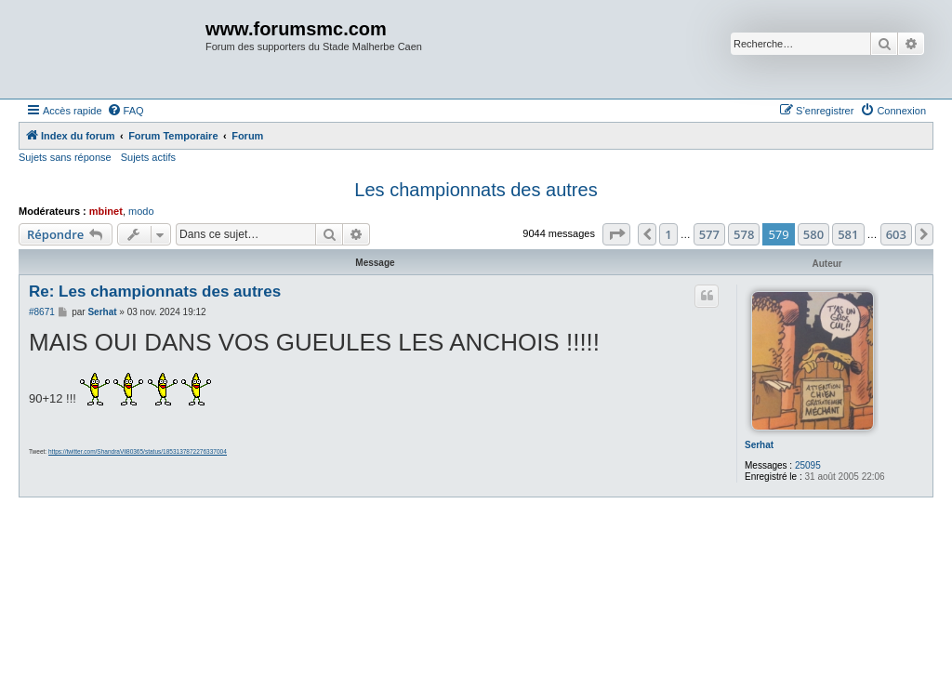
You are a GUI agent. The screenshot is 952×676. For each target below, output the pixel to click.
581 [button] (848, 234)
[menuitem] (125, 110)
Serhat (759, 445)
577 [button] (709, 234)
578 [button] (744, 234)
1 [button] (668, 234)
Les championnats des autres (475, 189)
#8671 (42, 312)
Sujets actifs (148, 157)
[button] (616, 234)
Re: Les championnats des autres (155, 291)
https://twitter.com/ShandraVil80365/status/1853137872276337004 (137, 451)
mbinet (106, 211)
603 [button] (896, 234)
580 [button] (813, 234)
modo (141, 211)
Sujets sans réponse (65, 157)
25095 (808, 465)
